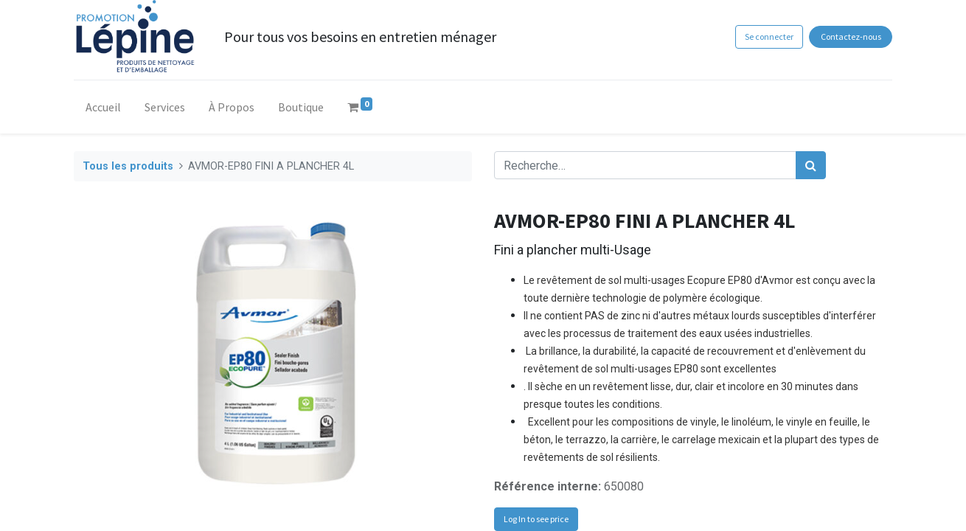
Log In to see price (536, 518)
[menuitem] (103, 109)
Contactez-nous (851, 36)
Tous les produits (128, 166)
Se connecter (769, 36)
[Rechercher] (811, 165)
